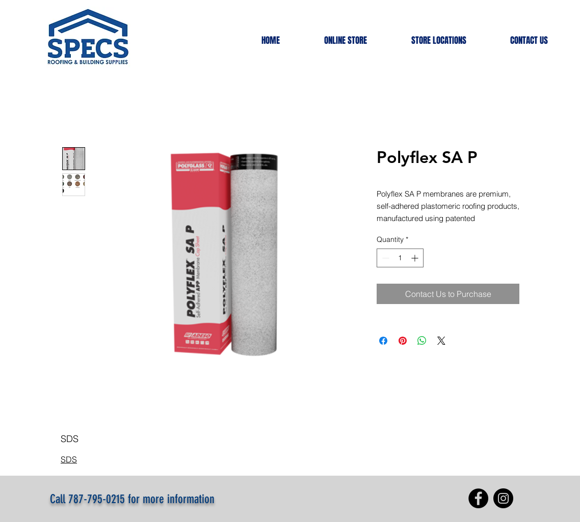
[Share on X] (441, 341)
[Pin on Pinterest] (403, 341)
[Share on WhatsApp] (422, 341)
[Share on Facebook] (383, 341)
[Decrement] (384, 258)
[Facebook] (478, 498)
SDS (69, 459)
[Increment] (415, 258)
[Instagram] (503, 498)
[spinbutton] (400, 258)
